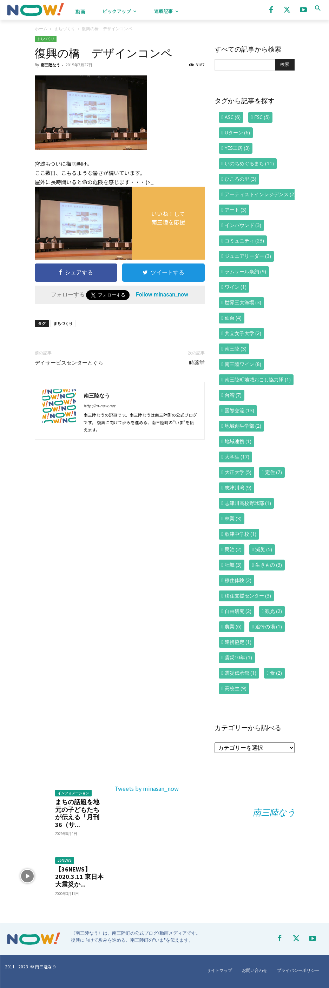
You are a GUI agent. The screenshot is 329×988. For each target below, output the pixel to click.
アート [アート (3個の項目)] (235, 209)
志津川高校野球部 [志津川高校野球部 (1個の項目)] (248, 503)
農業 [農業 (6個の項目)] (233, 626)
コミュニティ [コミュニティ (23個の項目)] (244, 240)
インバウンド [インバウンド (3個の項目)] (243, 225)
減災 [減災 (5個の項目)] (263, 549)
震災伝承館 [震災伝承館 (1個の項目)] (240, 672)
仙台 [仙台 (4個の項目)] (233, 317)
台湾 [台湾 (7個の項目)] (233, 395)
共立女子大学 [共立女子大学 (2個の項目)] (243, 333)
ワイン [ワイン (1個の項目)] (235, 286)
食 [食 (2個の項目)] (276, 672)
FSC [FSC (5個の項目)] (262, 117)
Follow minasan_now (162, 294)
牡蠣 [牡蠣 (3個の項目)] (233, 564)
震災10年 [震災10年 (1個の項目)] (238, 657)
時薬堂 (197, 363)
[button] (317, 8)
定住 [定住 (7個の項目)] (273, 472)
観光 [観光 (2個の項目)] (273, 611)
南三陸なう (50, 64)
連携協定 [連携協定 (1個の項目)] (238, 642)
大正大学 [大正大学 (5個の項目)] (238, 472)
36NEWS (65, 860)
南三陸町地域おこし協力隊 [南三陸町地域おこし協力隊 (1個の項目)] (258, 379)
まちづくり (64, 29)
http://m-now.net (99, 405)
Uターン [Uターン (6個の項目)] (237, 132)
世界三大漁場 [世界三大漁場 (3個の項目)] (243, 302)
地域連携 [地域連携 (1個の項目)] (238, 441)
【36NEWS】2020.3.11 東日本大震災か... (79, 876)
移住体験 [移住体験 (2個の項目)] (238, 580)
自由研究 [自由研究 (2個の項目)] (238, 611)
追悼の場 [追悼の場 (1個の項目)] (268, 626)
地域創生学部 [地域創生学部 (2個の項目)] (243, 425)
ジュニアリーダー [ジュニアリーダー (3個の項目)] (248, 256)
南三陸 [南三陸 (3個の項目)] (235, 348)
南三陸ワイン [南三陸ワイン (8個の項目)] (243, 364)
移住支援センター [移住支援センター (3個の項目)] (248, 595)
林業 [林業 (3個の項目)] (233, 518)
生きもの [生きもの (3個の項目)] (268, 564)
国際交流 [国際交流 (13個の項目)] (239, 410)
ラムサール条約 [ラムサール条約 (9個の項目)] (245, 271)
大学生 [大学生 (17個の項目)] (237, 456)
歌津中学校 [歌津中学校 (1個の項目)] (240, 533)
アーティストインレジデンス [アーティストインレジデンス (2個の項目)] (260, 194)
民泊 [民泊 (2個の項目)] (233, 549)
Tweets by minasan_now (146, 788)
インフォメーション (73, 792)
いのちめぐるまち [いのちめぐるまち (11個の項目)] (249, 163)
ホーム (41, 29)
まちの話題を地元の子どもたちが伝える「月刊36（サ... (77, 813)
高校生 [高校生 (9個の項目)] (235, 688)
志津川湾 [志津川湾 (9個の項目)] (238, 487)
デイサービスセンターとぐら (69, 363)
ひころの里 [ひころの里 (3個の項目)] (240, 178)
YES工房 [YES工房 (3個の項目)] (237, 148)
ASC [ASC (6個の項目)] (233, 117)
